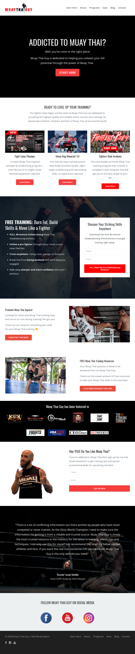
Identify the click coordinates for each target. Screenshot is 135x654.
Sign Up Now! (99, 488)
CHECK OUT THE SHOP (18, 337)
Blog (112, 7)
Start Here (71, 7)
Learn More (25, 182)
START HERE (67, 72)
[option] (67, 549)
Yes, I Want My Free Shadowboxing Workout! (104, 268)
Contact (122, 7)
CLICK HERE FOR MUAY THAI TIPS (97, 388)
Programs (94, 7)
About (83, 7)
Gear (105, 7)
